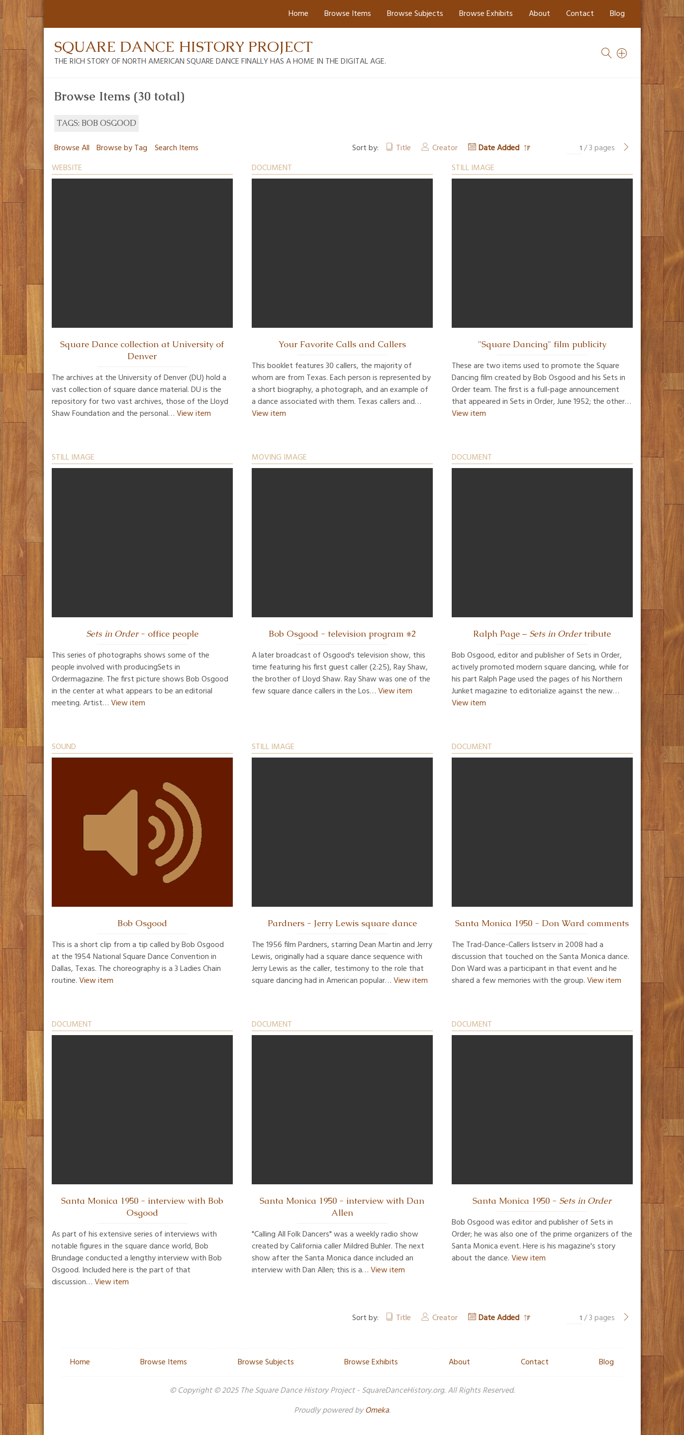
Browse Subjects (415, 13)
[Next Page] (626, 148)
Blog (617, 13)
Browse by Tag (122, 148)
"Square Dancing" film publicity (542, 344)
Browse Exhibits (486, 13)
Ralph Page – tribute (542, 633)
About (539, 13)
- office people (142, 633)
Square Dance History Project (183, 46)
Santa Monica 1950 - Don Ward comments (542, 923)
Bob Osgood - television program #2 (342, 633)
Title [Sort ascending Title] (403, 148)
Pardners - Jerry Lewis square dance (342, 923)
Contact (580, 13)
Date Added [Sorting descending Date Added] (500, 148)
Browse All (72, 148)
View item (194, 414)
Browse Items (347, 13)
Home (298, 13)
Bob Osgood (142, 923)
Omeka (377, 1410)
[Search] (622, 53)
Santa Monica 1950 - (542, 1200)
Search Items (176, 148)
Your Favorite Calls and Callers (342, 344)
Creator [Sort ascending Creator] (445, 148)
